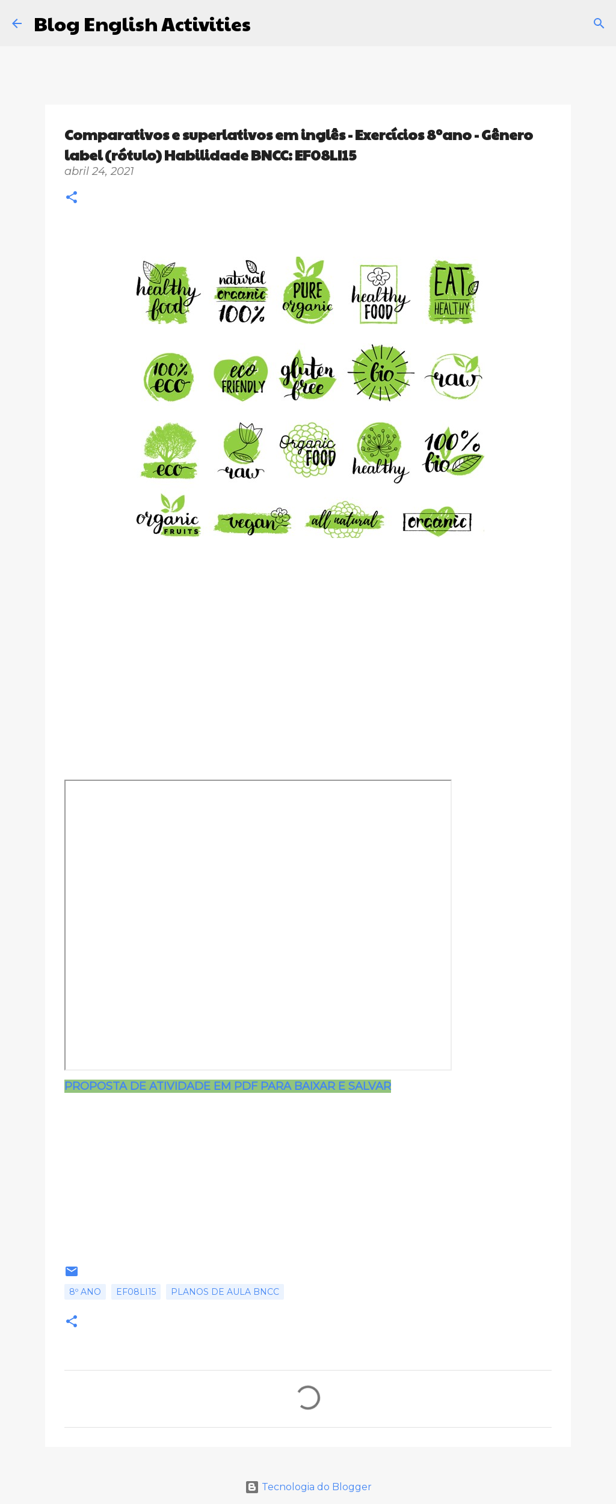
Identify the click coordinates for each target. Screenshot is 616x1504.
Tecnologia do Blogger (308, 1487)
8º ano (85, 1291)
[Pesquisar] (267, 23)
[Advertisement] (274, 653)
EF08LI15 (136, 1291)
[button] (71, 198)
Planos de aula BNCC (225, 1291)
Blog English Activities (142, 23)
